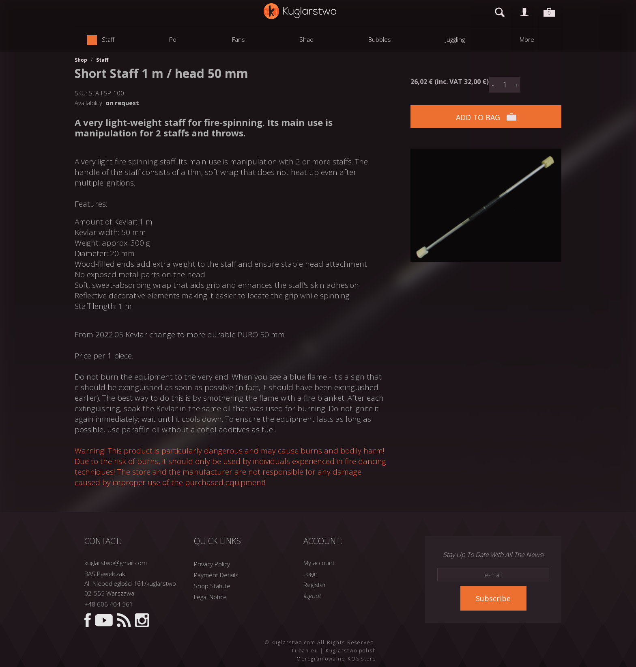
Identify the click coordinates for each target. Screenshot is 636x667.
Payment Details (216, 575)
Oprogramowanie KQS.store (336, 658)
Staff (102, 59)
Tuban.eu (304, 650)
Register (314, 585)
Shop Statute (212, 586)
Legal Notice (210, 597)
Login (310, 574)
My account (319, 563)
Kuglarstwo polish (351, 650)
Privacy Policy (212, 564)
